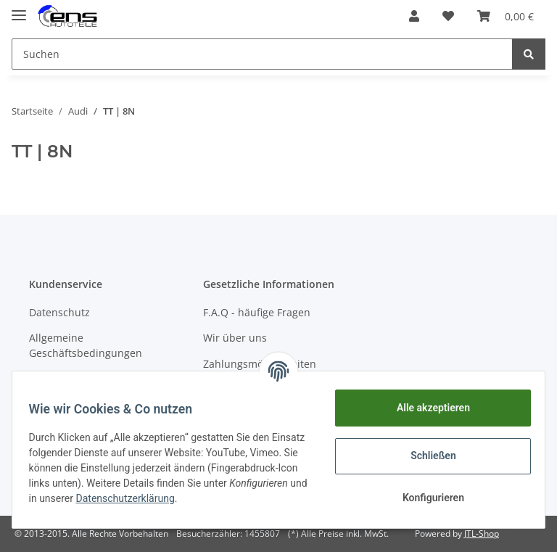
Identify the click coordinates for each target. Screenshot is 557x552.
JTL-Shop (481, 533)
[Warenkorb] (505, 15)
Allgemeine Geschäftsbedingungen (85, 345)
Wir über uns (235, 338)
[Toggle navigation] (19, 9)
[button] (414, 15)
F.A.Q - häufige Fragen (256, 312)
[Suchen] (262, 54)
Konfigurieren (426, 497)
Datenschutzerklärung (238, 498)
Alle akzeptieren (426, 407)
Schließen (427, 455)
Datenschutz (59, 312)
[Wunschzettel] (448, 15)
